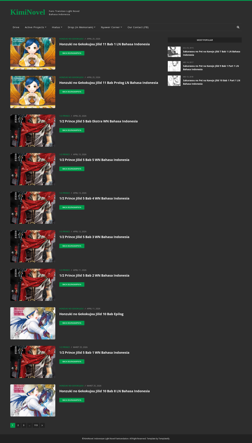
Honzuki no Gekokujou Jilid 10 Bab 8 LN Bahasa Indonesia (104, 391)
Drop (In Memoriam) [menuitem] (80, 27)
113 (36, 425)
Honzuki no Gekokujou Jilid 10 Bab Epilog (91, 314)
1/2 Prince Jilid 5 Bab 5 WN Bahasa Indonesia (94, 160)
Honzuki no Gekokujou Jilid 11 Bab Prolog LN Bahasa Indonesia (108, 82)
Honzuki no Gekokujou (71, 38)
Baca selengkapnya (72, 53)
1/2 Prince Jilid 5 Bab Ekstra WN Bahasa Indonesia (98, 121)
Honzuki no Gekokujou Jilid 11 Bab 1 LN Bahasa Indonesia (104, 44)
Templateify (164, 438)
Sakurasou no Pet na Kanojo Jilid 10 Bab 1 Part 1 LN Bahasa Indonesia (211, 82)
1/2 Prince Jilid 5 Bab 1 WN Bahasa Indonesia (94, 352)
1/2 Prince (64, 116)
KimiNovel (27, 12)
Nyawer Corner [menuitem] (110, 27)
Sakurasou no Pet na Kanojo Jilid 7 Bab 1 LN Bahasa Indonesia (211, 53)
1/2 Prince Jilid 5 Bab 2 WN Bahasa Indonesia (94, 275)
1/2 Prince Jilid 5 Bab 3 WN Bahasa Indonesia (94, 237)
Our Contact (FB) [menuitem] (138, 27)
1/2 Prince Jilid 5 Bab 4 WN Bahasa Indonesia (94, 198)
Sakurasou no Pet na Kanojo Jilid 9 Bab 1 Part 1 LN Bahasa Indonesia (211, 67)
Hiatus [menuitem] (56, 27)
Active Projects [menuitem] (34, 27)
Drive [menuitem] (16, 27)
